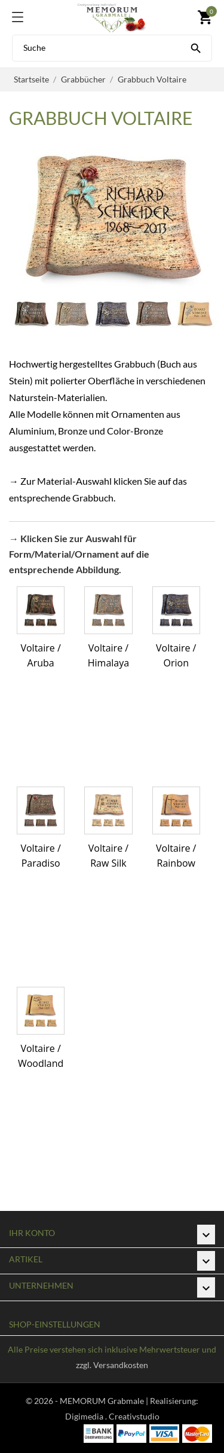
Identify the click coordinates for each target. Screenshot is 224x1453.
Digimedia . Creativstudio (112, 1416)
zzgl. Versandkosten (112, 1365)
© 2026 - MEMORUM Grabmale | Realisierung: (112, 1401)
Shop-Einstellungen (54, 1324)
